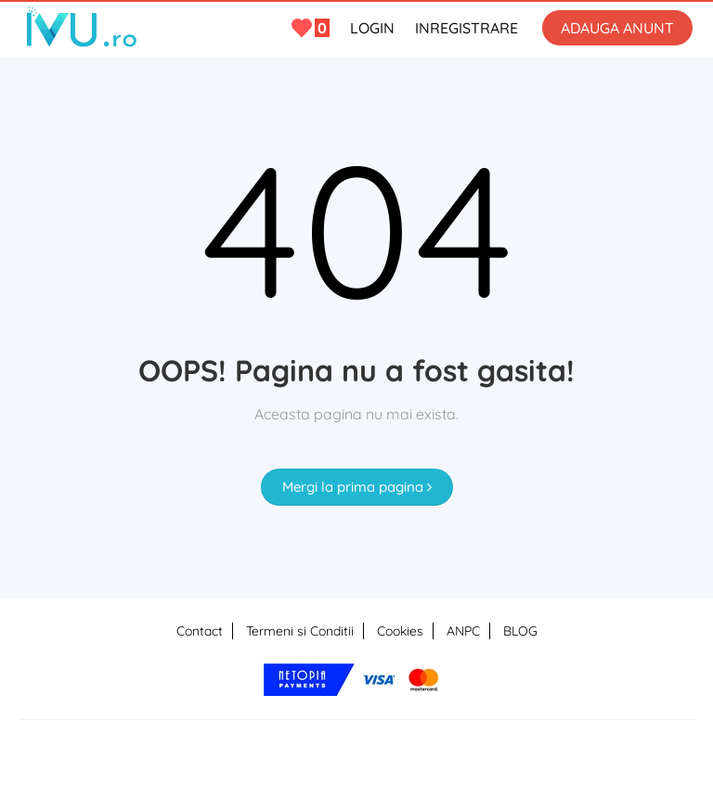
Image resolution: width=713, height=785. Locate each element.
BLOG (520, 631)
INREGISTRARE (466, 28)
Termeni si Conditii (300, 631)
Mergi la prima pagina (357, 486)
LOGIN (372, 28)
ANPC (463, 631)
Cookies (400, 631)
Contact (199, 631)
